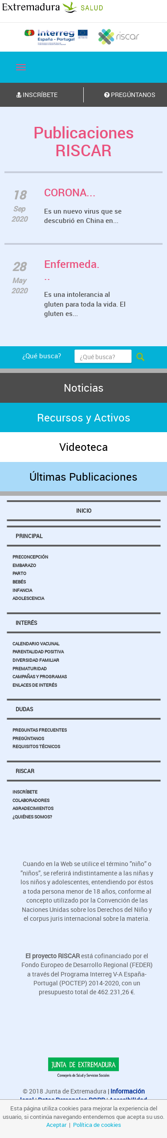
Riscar (25, 770)
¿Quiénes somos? (32, 817)
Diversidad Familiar (35, 660)
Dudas (24, 709)
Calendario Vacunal (35, 643)
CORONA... (70, 192)
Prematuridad (29, 668)
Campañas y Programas (39, 676)
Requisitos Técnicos (36, 746)
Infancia (22, 590)
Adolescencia (28, 598)
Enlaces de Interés (34, 685)
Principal (29, 535)
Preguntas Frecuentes (39, 730)
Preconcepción (30, 557)
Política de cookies (97, 1125)
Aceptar (56, 1125)
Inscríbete (24, 792)
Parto (19, 573)
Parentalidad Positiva (38, 651)
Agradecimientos (32, 808)
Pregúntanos (28, 738)
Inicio (83, 510)
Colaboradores (30, 800)
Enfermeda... (72, 270)
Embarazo (24, 565)
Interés (26, 622)
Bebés (19, 582)
